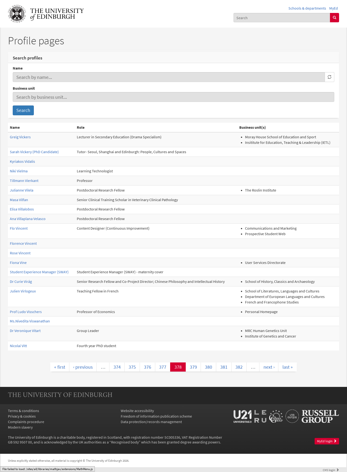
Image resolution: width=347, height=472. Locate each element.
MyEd (333, 8)
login (331, 470)
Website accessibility (137, 410)
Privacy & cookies (22, 416)
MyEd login (327, 441)
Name (18, 68)
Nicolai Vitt (18, 345)
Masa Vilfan (19, 199)
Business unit (24, 88)
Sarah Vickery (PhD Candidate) (34, 151)
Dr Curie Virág (21, 281)
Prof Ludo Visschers (26, 311)
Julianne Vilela (21, 190)
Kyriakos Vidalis (22, 161)
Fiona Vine (18, 262)
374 (117, 367)
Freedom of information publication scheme (156, 416)
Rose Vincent (20, 253)
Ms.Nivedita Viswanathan (30, 321)
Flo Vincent (19, 228)
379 (193, 367)
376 (147, 367)
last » (287, 367)
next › (269, 367)
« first (59, 367)
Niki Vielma (19, 171)
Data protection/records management (151, 421)
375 (132, 367)
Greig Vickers (20, 136)
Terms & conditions (23, 410)
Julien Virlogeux (23, 291)
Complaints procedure (26, 421)
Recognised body (125, 442)
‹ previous (83, 367)
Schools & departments (307, 8)
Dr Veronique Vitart (25, 330)
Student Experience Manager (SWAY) (39, 271)
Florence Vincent (23, 243)
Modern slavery (20, 427)
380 (208, 367)
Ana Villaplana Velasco (28, 218)
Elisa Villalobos (22, 209)
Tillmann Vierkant (24, 180)
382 (239, 367)
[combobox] (281, 17)
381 (223, 367)
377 (162, 367)
